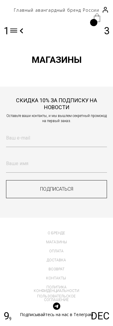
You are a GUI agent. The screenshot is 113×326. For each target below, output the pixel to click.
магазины (56, 242)
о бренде (56, 233)
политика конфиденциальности (56, 289)
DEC (100, 316)
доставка (56, 260)
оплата (56, 251)
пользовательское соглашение (56, 298)
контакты (56, 278)
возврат (56, 269)
